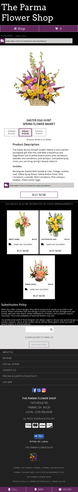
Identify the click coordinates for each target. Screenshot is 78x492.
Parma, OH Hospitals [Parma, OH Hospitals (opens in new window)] (53, 468)
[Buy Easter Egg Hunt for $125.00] (39, 195)
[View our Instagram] (44, 391)
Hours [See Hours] (65, 489)
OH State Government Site (50, 472)
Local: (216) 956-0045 (39, 412)
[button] (39, 436)
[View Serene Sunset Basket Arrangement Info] (39, 269)
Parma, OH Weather (24, 472)
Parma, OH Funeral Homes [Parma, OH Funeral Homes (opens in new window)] (27, 468)
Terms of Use (59, 481)
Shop (19, 28)
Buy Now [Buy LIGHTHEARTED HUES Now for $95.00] (55, 250)
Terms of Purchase (40, 481)
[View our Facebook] (34, 391)
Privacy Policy (20, 481)
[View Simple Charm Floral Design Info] (23, 224)
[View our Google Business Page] (39, 391)
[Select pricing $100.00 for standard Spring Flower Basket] (11, 132)
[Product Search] (39, 329)
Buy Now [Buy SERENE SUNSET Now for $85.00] (39, 295)
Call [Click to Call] (13, 489)
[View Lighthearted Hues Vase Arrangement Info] (55, 224)
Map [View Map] (39, 489)
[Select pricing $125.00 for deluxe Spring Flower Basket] (25, 132)
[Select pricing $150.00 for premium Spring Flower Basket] (39, 132)
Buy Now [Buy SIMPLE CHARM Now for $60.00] (23, 250)
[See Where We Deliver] (39, 344)
